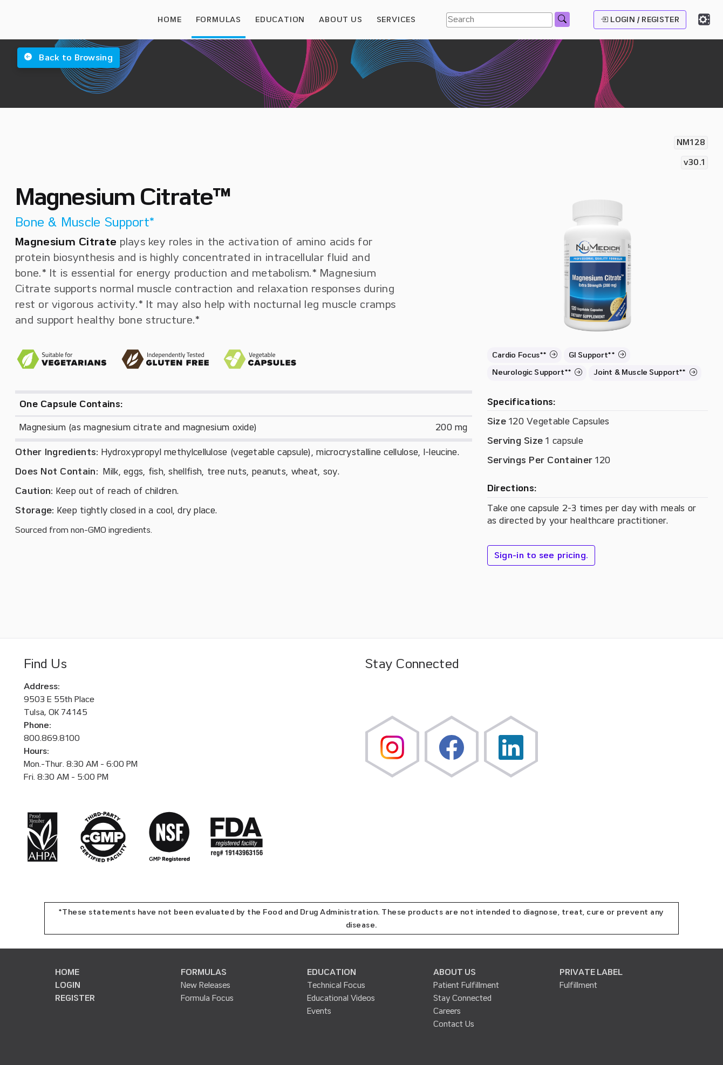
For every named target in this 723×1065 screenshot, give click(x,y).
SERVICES (396, 19)
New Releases (205, 985)
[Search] (499, 20)
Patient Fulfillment (466, 985)
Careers (447, 1011)
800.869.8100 (52, 738)
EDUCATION (331, 972)
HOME (169, 19)
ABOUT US (454, 972)
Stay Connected (462, 998)
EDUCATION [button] (280, 19)
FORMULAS (218, 19)
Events (319, 1011)
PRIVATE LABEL (591, 972)
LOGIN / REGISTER (640, 19)
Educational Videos (341, 998)
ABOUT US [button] (340, 19)
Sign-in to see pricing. (541, 555)
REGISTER (75, 998)
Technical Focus (336, 985)
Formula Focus (207, 998)
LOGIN (67, 985)
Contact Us (453, 1024)
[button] (68, 57)
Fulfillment (578, 985)
